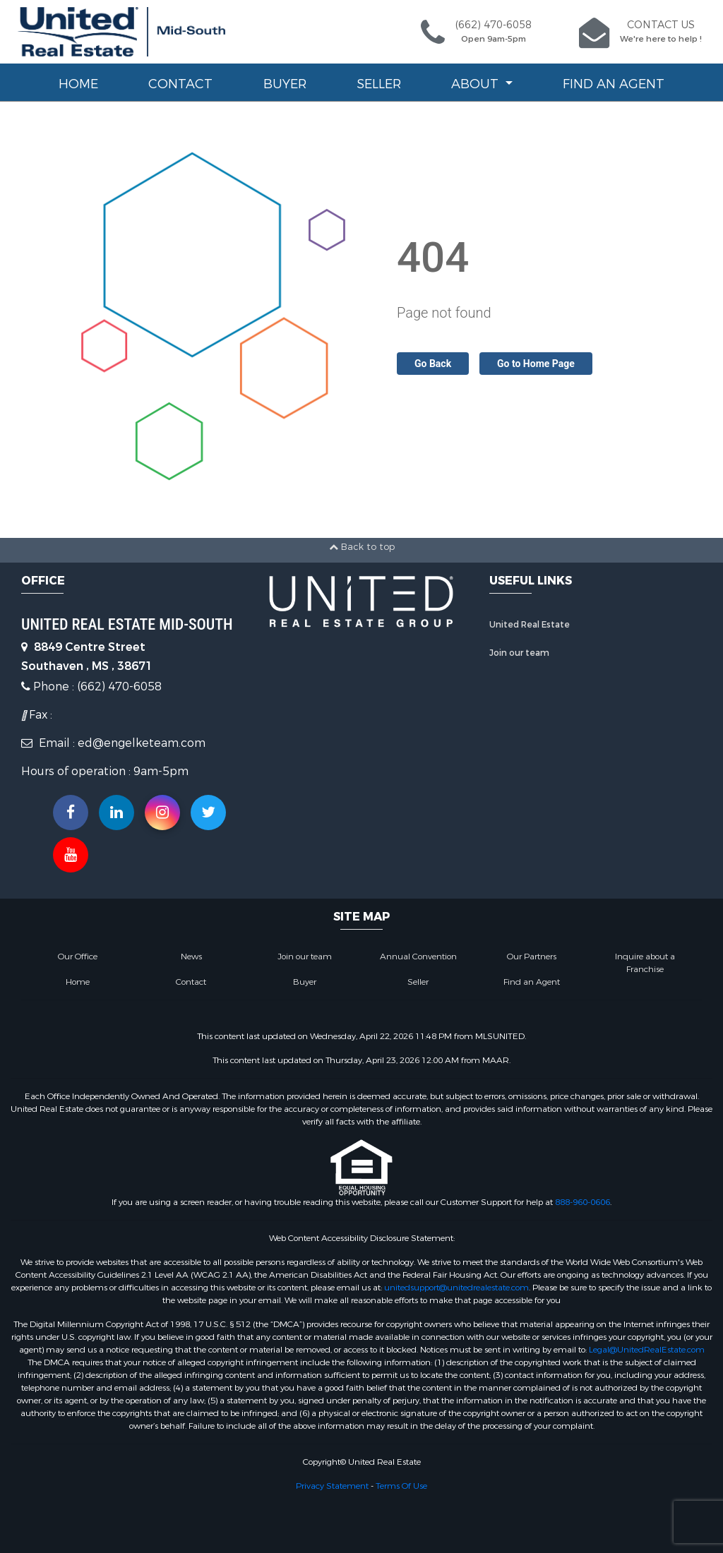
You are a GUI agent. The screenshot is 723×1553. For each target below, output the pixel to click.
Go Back (432, 363)
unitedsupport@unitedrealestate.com (456, 1287)
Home (78, 84)
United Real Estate (529, 624)
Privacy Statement (332, 1486)
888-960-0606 (582, 1202)
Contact (180, 84)
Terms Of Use (401, 1486)
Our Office (77, 956)
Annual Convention (418, 956)
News (191, 956)
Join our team (519, 653)
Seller (379, 84)
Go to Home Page (536, 363)
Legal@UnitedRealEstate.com (647, 1349)
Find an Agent (613, 84)
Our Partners (531, 956)
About (476, 84)
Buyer (284, 84)
